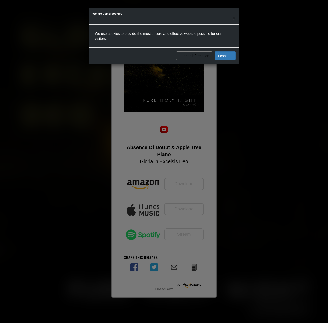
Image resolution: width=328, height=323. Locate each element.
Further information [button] (194, 56)
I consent (225, 56)
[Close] (234, 18)
